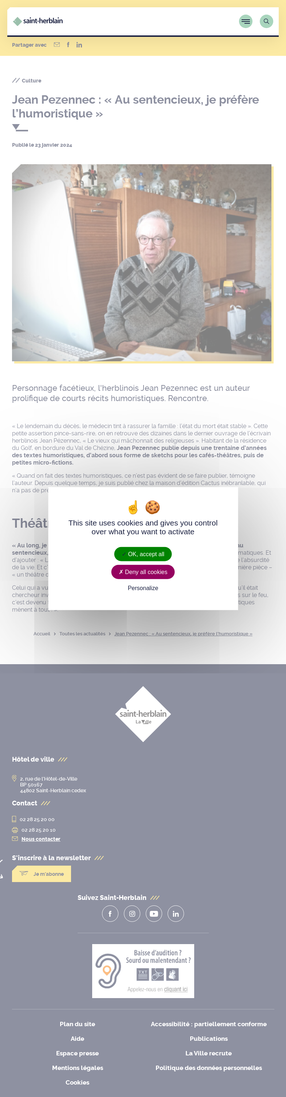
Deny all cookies (143, 572)
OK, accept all (143, 554)
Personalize (143, 588)
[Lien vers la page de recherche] (266, 21)
